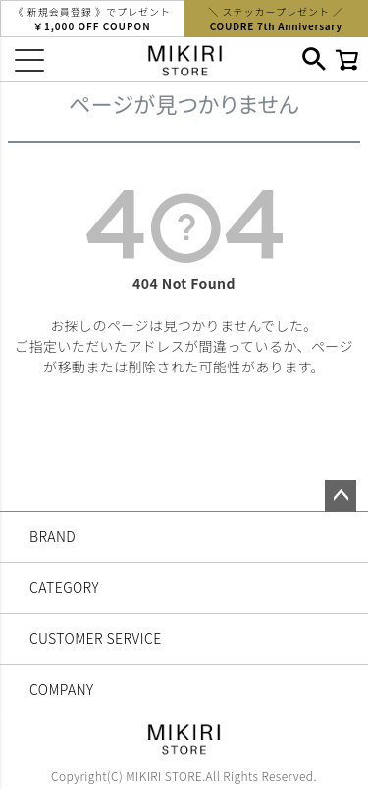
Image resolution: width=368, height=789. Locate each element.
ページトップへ (340, 496)
